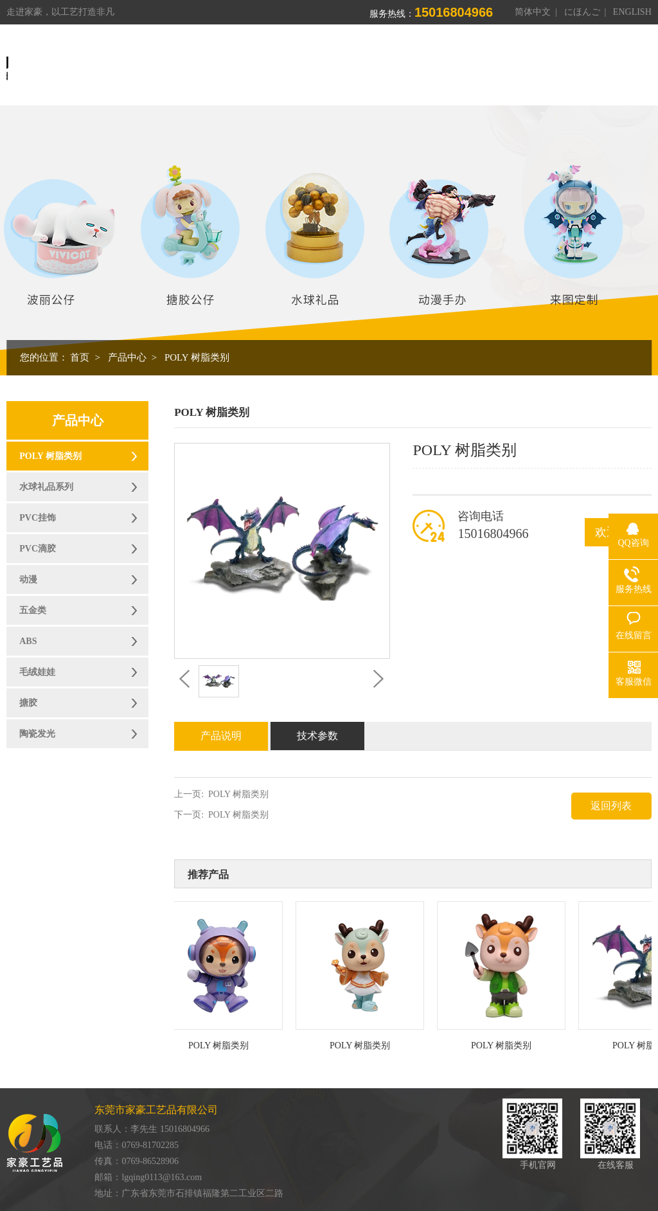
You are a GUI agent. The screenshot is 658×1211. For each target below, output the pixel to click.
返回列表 (611, 805)
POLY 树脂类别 (196, 357)
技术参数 (317, 735)
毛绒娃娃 (37, 672)
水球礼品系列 (46, 487)
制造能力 (429, 63)
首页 (259, 63)
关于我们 (309, 63)
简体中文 (533, 12)
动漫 (28, 579)
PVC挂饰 (37, 518)
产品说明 (221, 735)
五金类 (32, 610)
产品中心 (369, 63)
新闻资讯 (550, 63)
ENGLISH (632, 12)
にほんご (582, 12)
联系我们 (611, 63)
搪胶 (28, 703)
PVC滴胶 (37, 548)
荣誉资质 (490, 63)
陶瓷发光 (37, 734)
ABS (28, 641)
